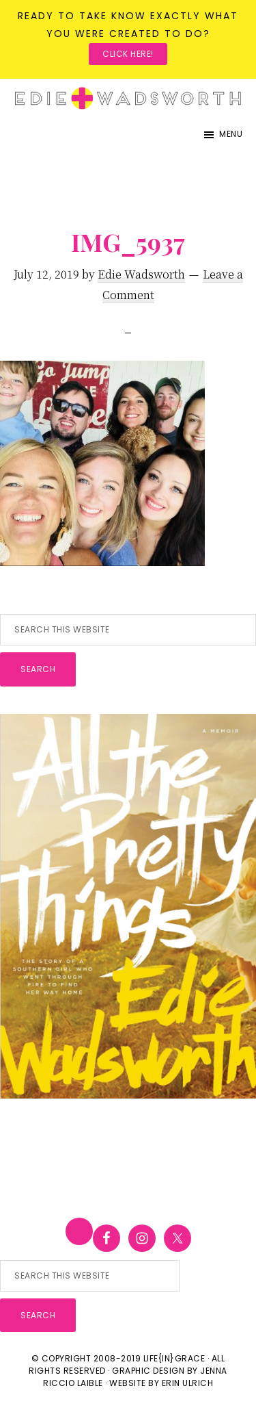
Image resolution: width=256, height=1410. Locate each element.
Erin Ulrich (188, 1383)
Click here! (128, 54)
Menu (230, 134)
